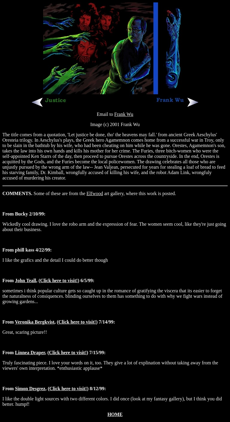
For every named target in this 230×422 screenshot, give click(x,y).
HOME (115, 414)
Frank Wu (124, 114)
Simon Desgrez (30, 388)
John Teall (25, 280)
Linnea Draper (30, 352)
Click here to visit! (59, 280)
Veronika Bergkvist (35, 321)
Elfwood (95, 193)
